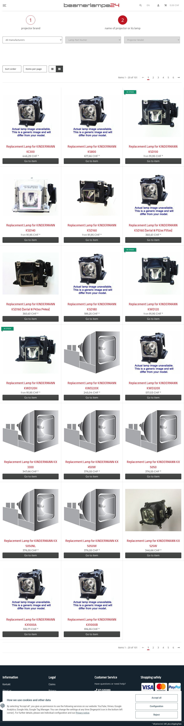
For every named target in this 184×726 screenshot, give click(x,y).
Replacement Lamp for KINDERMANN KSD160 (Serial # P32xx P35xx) (153, 227)
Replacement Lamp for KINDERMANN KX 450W (91, 464)
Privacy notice (83, 713)
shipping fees (176, 724)
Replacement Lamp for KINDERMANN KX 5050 (153, 464)
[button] (52, 69)
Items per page (34, 68)
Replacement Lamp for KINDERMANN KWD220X (92, 385)
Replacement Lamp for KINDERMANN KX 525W (153, 543)
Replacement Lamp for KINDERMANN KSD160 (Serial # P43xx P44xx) (30, 306)
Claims (52, 684)
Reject (156, 715)
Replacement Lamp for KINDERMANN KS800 (92, 149)
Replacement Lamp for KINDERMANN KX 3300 (30, 464)
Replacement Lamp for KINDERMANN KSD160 (92, 227)
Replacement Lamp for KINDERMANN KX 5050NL (30, 543)
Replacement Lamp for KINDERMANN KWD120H (30, 385)
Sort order (10, 68)
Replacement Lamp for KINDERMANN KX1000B (92, 622)
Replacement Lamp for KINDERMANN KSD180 (92, 306)
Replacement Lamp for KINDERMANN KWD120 (153, 306)
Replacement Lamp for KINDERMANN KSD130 (153, 149)
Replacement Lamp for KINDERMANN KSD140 (30, 227)
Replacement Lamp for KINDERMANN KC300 (30, 149)
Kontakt (7, 684)
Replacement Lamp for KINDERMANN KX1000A (30, 622)
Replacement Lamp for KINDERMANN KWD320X (153, 385)
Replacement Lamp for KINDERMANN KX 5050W (91, 543)
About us (7, 690)
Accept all (156, 698)
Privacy (52, 690)
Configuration (155, 706)
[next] (178, 77)
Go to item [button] (30, 161)
